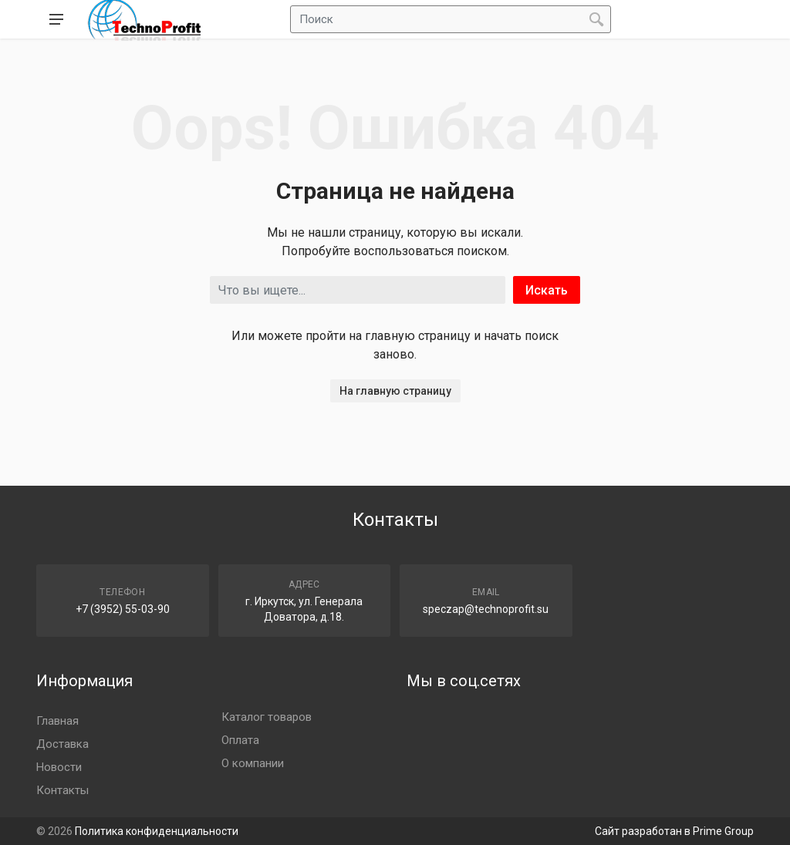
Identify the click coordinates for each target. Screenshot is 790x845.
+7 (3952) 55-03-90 (123, 609)
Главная (57, 721)
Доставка (62, 744)
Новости (59, 767)
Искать (546, 290)
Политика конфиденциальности (156, 831)
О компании (252, 763)
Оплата (240, 740)
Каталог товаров (266, 717)
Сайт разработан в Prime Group (674, 831)
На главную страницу (395, 391)
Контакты (62, 790)
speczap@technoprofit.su (486, 609)
